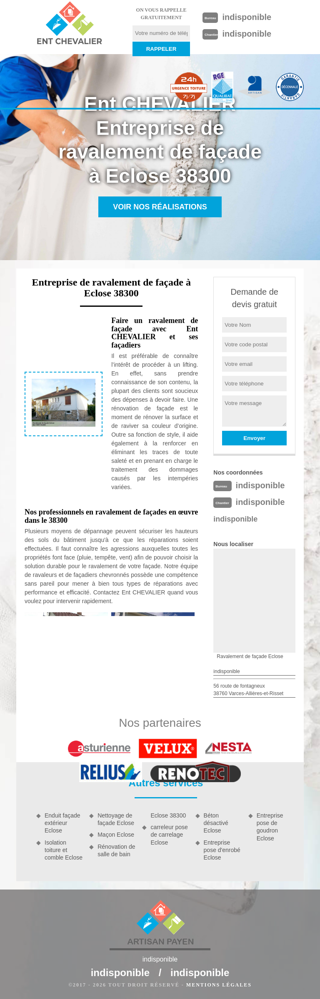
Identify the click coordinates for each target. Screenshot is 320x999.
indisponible (246, 17)
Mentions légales (219, 985)
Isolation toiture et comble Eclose (63, 850)
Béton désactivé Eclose (216, 823)
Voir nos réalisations (160, 207)
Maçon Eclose (116, 834)
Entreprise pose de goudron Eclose (270, 827)
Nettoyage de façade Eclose (116, 819)
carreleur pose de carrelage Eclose (169, 834)
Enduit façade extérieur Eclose (62, 823)
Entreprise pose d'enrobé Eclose (222, 850)
